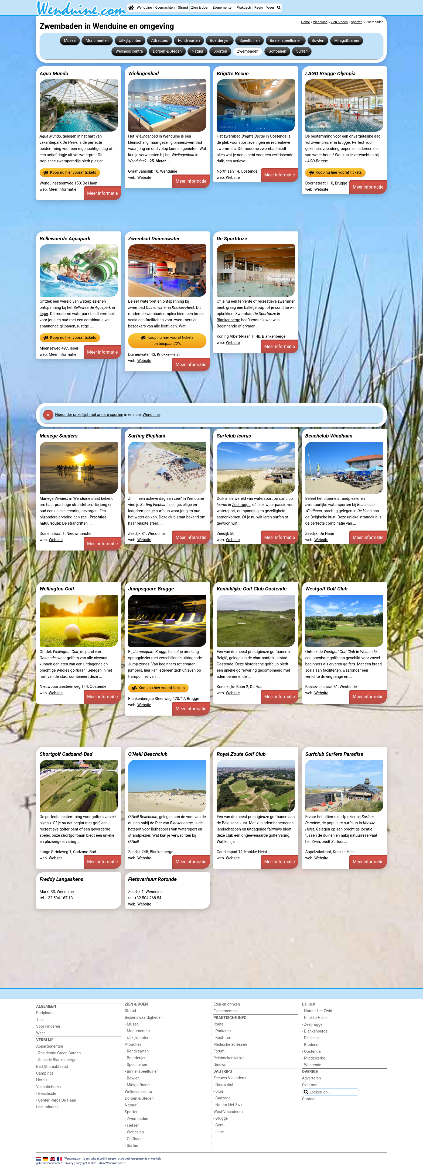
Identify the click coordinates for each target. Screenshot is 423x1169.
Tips (40, 1019)
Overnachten (165, 7)
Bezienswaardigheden (144, 1017)
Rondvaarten (189, 40)
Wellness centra (129, 51)
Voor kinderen (48, 1026)
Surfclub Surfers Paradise (334, 754)
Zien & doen (200, 7)
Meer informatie (62, 189)
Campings (45, 1073)
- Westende (311, 1065)
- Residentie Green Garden (58, 1053)
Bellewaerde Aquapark (65, 238)
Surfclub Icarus (234, 436)
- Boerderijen (135, 1058)
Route (218, 1024)
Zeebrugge (241, 505)
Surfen (302, 51)
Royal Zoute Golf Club (241, 754)
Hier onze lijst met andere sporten (89, 414)
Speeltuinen (250, 40)
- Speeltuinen (136, 1064)
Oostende (278, 136)
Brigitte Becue (233, 73)
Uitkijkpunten (130, 40)
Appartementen (49, 1046)
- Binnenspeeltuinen (142, 1071)
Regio (258, 7)
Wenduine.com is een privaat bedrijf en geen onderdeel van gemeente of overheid (113, 1158)
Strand (183, 7)
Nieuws (219, 1064)
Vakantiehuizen (49, 1087)
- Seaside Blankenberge (56, 1060)
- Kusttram (222, 1037)
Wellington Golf (57, 589)
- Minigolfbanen (138, 1085)
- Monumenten (137, 1031)
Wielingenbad (143, 73)
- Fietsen (132, 1125)
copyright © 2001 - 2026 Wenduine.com (99, 1163)
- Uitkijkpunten (137, 1037)
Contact (309, 1099)
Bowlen (318, 40)
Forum (218, 1051)
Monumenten (97, 40)
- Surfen (131, 1145)
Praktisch (244, 7)
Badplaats (44, 1013)
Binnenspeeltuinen (286, 40)
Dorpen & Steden (167, 51)
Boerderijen (220, 40)
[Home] (131, 8)
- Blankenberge (315, 1031)
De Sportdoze (232, 238)
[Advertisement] (198, 216)
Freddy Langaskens (61, 879)
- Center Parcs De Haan (56, 1100)
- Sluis (218, 1091)
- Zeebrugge (312, 1024)
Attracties (159, 40)
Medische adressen (230, 1044)
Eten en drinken (226, 1004)
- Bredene (310, 1044)
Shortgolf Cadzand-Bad (66, 754)
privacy (69, 1163)
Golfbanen (277, 51)
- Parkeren (222, 1031)
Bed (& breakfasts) (52, 1066)
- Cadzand (222, 1098)
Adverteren (311, 1078)
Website (144, 177)
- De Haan (310, 1038)
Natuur (198, 51)
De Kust (309, 1004)
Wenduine (144, 7)
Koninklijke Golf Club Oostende (251, 589)
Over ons (309, 1085)
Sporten (220, 51)
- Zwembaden (136, 1118)
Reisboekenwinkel (228, 1058)
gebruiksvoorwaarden (49, 1163)
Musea (70, 40)
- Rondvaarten (137, 1051)
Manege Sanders (59, 436)
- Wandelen (134, 1132)
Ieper (44, 314)
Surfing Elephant (147, 436)
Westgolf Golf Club (326, 589)
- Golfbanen (135, 1139)
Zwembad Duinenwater (154, 238)
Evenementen (223, 7)
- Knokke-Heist (314, 1018)
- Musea (132, 1024)
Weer (270, 7)
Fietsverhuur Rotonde (152, 879)
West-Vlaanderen (228, 1111)
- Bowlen (132, 1078)
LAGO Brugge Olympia (330, 73)
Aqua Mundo (54, 73)
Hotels (41, 1080)
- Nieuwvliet (223, 1084)
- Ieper (218, 1132)
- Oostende (311, 1051)
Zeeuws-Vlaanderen (230, 1078)
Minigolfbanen (346, 40)
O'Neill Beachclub (148, 754)
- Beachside (46, 1093)
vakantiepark (58, 142)
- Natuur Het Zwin (228, 1105)
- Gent (218, 1125)
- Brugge (220, 1118)
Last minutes (47, 1107)
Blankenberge (228, 320)
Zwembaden (247, 51)
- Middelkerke (313, 1058)
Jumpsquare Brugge (151, 589)
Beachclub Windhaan (328, 436)
